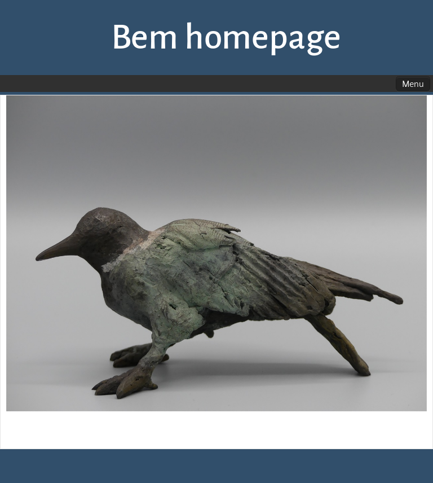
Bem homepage (226, 37)
